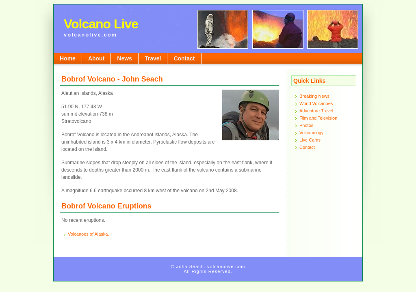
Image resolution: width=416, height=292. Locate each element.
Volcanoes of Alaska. (88, 234)
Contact (184, 58)
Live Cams (310, 139)
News (124, 58)
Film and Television (318, 118)
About (96, 58)
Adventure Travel (316, 110)
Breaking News (314, 96)
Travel (153, 58)
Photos (306, 125)
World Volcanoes (316, 103)
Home (68, 58)
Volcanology (311, 132)
